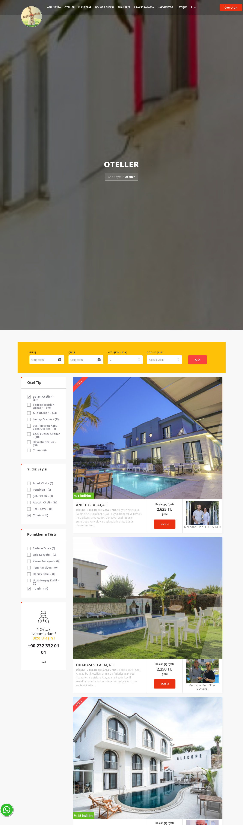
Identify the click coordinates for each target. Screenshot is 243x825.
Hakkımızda (165, 7)
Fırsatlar (85, 7)
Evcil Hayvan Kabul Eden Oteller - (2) (45, 427)
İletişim (182, 7)
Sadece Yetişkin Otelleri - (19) (43, 406)
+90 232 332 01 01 (43, 649)
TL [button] (193, 7)
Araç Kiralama (144, 7)
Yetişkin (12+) (117, 352)
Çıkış (71, 352)
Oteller (69, 7)
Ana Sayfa (54, 7)
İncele (176, 408)
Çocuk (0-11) (156, 352)
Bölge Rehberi (104, 7)
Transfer (124, 7)
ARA (197, 360)
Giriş (32, 352)
